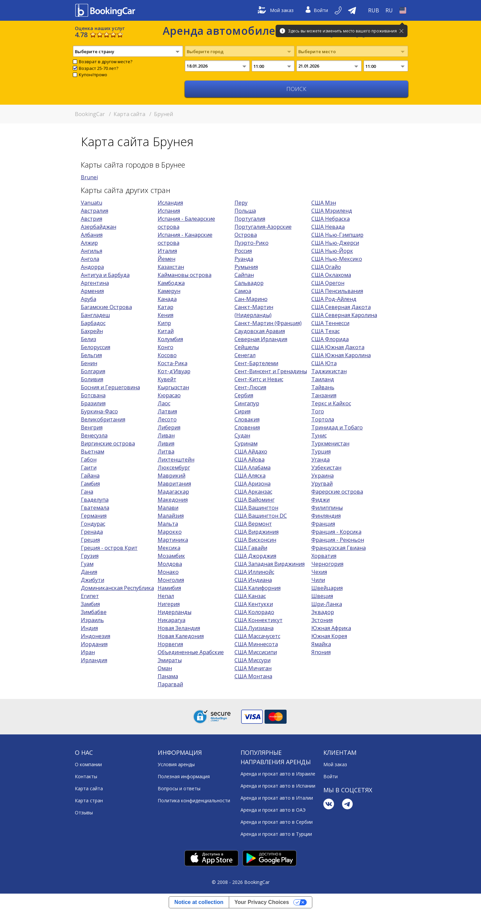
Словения (247, 427)
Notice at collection (198, 902)
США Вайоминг (254, 499)
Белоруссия (95, 347)
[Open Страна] (402, 10)
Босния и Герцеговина (110, 387)
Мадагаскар (173, 491)
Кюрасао (169, 395)
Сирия (242, 411)
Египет (90, 596)
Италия (167, 251)
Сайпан (244, 275)
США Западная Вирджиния (269, 564)
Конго (165, 347)
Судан (242, 435)
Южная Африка (331, 628)
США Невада (328, 226)
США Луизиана (254, 628)
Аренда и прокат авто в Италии (276, 798)
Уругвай (322, 483)
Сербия (243, 395)
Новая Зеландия (179, 628)
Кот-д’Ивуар (174, 371)
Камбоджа (171, 283)
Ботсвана (93, 395)
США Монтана (253, 676)
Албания (92, 234)
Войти (317, 10)
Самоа (242, 291)
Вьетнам (92, 451)
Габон (89, 459)
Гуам (87, 564)
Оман (165, 668)
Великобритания (103, 419)
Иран (88, 652)
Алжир (89, 242)
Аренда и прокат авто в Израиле (277, 774)
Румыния (246, 267)
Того (317, 411)
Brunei (89, 177)
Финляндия (326, 515)
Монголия (171, 580)
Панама (168, 676)
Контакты (86, 776)
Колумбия (170, 339)
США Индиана (253, 580)
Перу (241, 202)
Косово (167, 355)
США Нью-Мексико (336, 259)
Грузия (90, 556)
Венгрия (92, 427)
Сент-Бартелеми (256, 363)
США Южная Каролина (341, 355)
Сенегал (245, 355)
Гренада (92, 531)
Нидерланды (174, 612)
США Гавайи (250, 547)
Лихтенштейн (176, 459)
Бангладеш (95, 315)
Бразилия (93, 403)
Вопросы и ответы (179, 788)
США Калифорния (257, 588)
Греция (90, 539)
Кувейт (167, 379)
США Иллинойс (254, 572)
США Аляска (250, 475)
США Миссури (252, 660)
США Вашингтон (256, 507)
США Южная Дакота (337, 347)
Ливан (166, 435)
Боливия (92, 379)
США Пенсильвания (337, 291)
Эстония (322, 620)
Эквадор (322, 612)
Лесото (167, 419)
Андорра (92, 267)
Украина (322, 475)
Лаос (164, 403)
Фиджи (320, 499)
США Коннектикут (258, 620)
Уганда (320, 459)
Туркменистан (330, 443)
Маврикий (171, 475)
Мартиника (173, 539)
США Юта (324, 363)
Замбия (90, 604)
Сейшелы (246, 347)
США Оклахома (331, 275)
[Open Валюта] (373, 10)
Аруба (88, 299)
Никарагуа (171, 620)
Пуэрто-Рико (251, 242)
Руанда (243, 259)
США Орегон (327, 283)
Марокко (170, 531)
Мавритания (174, 483)
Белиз (88, 339)
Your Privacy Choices (261, 902)
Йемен (166, 259)
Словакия (247, 419)
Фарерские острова (337, 491)
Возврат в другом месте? (105, 62)
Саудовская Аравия (259, 331)
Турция (321, 451)
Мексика (169, 547)
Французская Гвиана (338, 547)
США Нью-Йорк (332, 251)
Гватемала (95, 507)
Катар (165, 307)
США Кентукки (253, 604)
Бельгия (91, 355)
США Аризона (252, 483)
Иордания (94, 644)
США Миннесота (256, 644)
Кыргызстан (173, 387)
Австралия (94, 210)
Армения (92, 291)
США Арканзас (253, 491)
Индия (89, 628)
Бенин (89, 363)
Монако (168, 572)
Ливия (166, 443)
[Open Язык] (389, 10)
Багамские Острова (106, 307)
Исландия (170, 202)
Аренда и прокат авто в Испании (277, 786)
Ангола (90, 259)
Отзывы (84, 812)
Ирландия (94, 660)
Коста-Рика (172, 363)
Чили (318, 580)
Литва (166, 451)
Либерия (169, 427)
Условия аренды (176, 764)
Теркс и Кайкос (331, 403)
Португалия (249, 218)
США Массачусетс (257, 636)
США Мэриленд (331, 210)
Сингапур (246, 403)
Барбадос (93, 323)
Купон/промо (93, 75)
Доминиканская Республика (117, 588)
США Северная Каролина (344, 315)
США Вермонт (253, 523)
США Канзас (250, 596)
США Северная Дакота (341, 307)
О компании (88, 764)
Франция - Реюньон (337, 539)
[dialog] (468, 898)
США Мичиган (253, 668)
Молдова (170, 564)
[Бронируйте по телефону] (339, 10)
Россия (243, 251)
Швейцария (327, 588)
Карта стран (89, 800)
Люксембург (174, 467)
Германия (94, 515)
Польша (245, 210)
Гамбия (90, 483)
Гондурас (93, 523)
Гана (87, 491)
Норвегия (170, 644)
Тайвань (322, 387)
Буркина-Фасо (99, 411)
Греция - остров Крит (109, 547)
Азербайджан (98, 226)
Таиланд (322, 379)
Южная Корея (329, 636)
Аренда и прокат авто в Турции (276, 834)
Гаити (89, 467)
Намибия (169, 588)
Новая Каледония (181, 636)
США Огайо (326, 267)
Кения (165, 315)
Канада (167, 299)
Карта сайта (89, 788)
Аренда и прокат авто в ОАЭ (273, 810)
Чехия (319, 572)
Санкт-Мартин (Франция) (268, 323)
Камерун (169, 291)
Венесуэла (94, 435)
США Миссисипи (255, 652)
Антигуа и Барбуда (105, 275)
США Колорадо (254, 612)
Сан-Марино (251, 299)
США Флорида (330, 339)
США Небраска (330, 218)
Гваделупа (95, 499)
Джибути (92, 580)
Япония (321, 652)
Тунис (319, 435)
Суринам (246, 443)
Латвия (167, 411)
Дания (89, 572)
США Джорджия (255, 556)
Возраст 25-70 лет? (98, 68)
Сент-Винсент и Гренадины (270, 371)
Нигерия (169, 604)
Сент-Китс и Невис (258, 379)
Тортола (322, 419)
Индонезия (95, 636)
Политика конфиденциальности (194, 800)
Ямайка (321, 644)
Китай (166, 331)
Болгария (93, 371)
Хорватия (323, 556)
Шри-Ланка (326, 604)
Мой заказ (276, 10)
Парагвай (170, 684)
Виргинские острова (108, 443)
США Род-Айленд (333, 299)
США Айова (249, 459)
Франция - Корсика (336, 531)
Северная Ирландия (260, 339)
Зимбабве (94, 612)
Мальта (168, 523)
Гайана (90, 475)
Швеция (322, 596)
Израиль (92, 620)
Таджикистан (329, 371)
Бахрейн (92, 331)
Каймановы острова (184, 275)
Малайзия (171, 515)
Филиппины (327, 507)
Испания (169, 210)
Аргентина (95, 283)
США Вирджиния (256, 531)
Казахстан (171, 267)
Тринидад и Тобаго (337, 427)
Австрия (91, 218)
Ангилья (91, 251)
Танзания (323, 395)
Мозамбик (171, 556)
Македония (173, 499)
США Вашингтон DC (260, 515)
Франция (323, 523)
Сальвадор (249, 283)
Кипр (164, 323)
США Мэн (323, 202)
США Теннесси (330, 323)
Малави (168, 507)
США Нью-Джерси (335, 242)
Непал (166, 596)
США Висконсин (255, 539)
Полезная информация (184, 776)
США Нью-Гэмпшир (337, 234)
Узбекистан (326, 467)
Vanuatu (91, 202)
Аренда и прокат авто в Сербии (276, 822)
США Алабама (252, 467)
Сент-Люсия (250, 387)
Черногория (327, 564)
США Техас (325, 331)
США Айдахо (250, 451)
